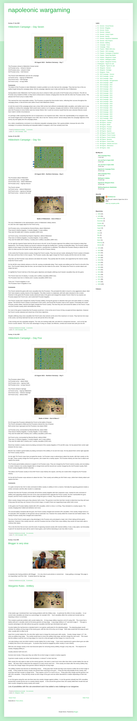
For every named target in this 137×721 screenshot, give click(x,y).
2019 (99, 260)
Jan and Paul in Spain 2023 (106, 160)
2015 (99, 269)
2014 (99, 272)
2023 (99, 250)
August (99, 228)
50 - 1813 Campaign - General (105, 74)
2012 (99, 277)
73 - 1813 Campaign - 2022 (104, 110)
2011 (99, 279)
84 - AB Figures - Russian (104, 129)
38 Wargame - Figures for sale (105, 63)
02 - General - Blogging (103, 28)
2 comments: (29, 129)
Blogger (76, 712)
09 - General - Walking (103, 42)
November (100, 221)
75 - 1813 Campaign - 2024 (104, 114)
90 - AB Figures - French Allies (105, 141)
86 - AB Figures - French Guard (106, 133)
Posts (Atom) (19, 701)
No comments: (30, 533)
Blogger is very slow (18, 543)
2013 (99, 274)
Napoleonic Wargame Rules (106, 182)
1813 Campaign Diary (104, 155)
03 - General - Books (103, 30)
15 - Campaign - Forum (103, 45)
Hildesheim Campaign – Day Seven (26, 27)
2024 (99, 248)
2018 (99, 262)
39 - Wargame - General (104, 68)
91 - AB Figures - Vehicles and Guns (107, 143)
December (100, 218)
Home (49, 698)
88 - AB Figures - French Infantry (106, 137)
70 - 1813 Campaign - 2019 (104, 103)
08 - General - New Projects (105, 40)
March (99, 240)
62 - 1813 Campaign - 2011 (104, 87)
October (99, 223)
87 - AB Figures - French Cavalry (106, 135)
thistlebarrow (111, 196)
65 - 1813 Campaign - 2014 (104, 93)
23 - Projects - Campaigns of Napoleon (108, 53)
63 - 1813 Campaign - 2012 (104, 89)
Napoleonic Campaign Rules (106, 169)
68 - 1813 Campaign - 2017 (104, 99)
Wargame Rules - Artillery (21, 586)
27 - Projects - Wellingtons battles (106, 59)
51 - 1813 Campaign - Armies (105, 76)
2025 (99, 216)
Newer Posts (12, 698)
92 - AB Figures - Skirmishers (105, 145)
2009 (99, 284)
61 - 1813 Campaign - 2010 (104, 85)
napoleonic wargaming (39, 9)
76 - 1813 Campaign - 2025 (19, 131)
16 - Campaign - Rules (103, 47)
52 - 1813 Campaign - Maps (105, 78)
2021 (99, 255)
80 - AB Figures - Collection (104, 120)
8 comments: (29, 580)
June (98, 233)
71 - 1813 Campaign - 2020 (104, 106)
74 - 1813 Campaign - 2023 (104, 112)
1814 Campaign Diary (104, 173)
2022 (99, 253)
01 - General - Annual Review (105, 26)
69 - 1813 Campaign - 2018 (104, 101)
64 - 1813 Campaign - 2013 (104, 91)
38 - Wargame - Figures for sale (106, 66)
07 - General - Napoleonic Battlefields (107, 38)
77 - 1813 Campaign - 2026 (104, 118)
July (98, 230)
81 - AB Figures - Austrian (104, 122)
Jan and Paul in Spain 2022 (106, 164)
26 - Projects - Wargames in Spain (106, 57)
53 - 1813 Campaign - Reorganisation (107, 80)
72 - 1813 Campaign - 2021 (104, 108)
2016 (99, 267)
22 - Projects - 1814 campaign (105, 51)
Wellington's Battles (104, 178)
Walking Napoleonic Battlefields (107, 187)
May (98, 235)
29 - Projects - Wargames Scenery (106, 61)
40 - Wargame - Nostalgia (104, 70)
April (98, 237)
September (100, 225)
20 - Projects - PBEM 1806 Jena (106, 49)
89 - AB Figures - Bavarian (104, 139)
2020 (99, 257)
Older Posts (86, 698)
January (99, 245)
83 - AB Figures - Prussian (104, 127)
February (99, 242)
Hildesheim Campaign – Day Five (25, 338)
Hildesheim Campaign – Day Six (24, 139)
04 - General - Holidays (103, 32)
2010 (99, 281)
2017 (99, 265)
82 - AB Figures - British (103, 124)
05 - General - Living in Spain (105, 34)
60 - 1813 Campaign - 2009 (104, 82)
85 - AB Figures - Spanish (104, 131)
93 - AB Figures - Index (103, 148)
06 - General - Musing (103, 36)
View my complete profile (112, 203)
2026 (99, 214)
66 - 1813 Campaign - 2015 (104, 95)
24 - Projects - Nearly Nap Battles (106, 55)
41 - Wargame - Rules (18, 692)
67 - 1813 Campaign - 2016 (104, 97)
